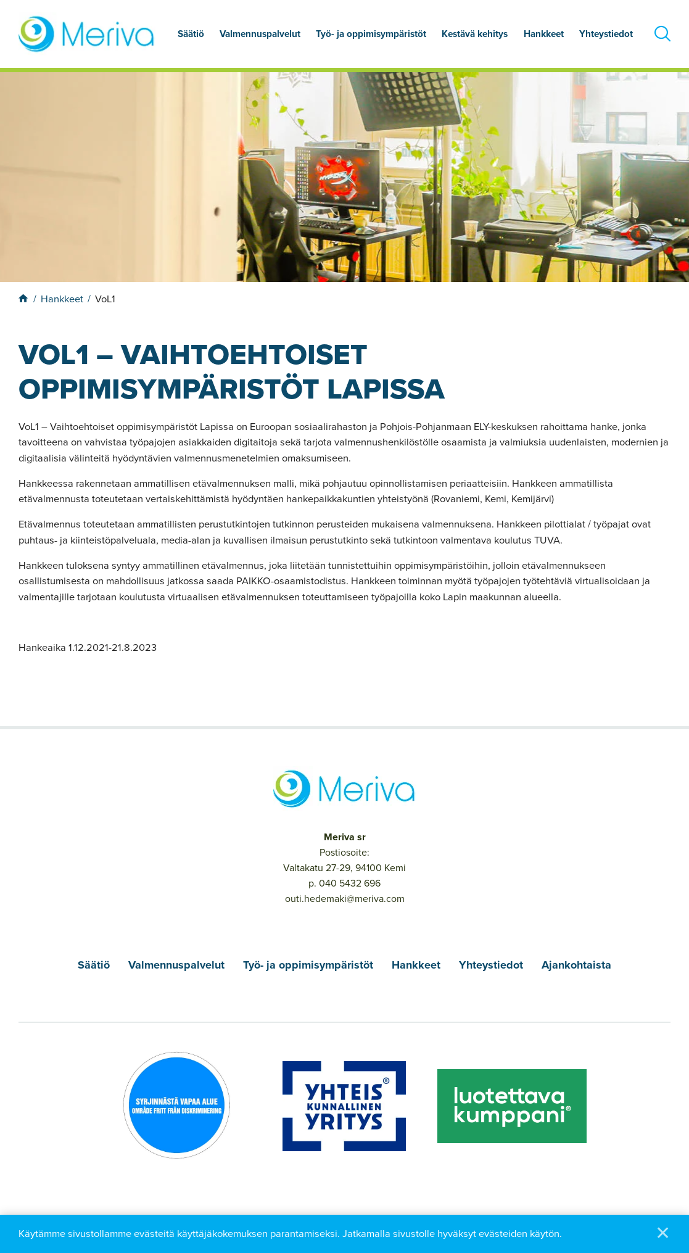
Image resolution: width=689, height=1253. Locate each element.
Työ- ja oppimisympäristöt (371, 34)
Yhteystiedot (606, 34)
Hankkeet (544, 34)
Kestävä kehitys (475, 34)
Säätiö (191, 34)
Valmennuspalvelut (260, 34)
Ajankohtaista (576, 965)
